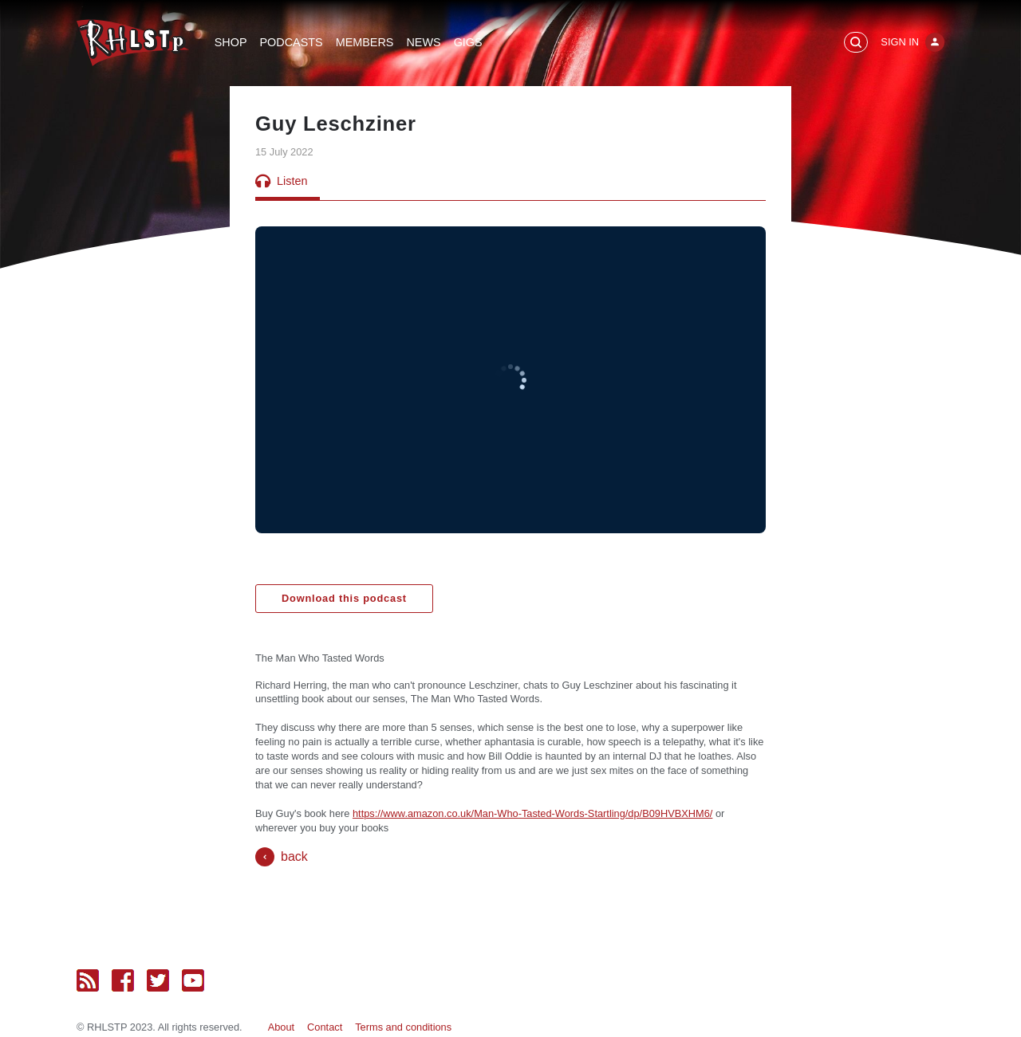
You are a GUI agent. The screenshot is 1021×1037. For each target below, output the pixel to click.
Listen (281, 181)
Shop (231, 42)
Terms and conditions (403, 1027)
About (281, 1027)
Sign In (900, 42)
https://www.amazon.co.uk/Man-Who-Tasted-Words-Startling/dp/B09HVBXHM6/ (532, 813)
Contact (324, 1027)
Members (365, 42)
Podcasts (291, 42)
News (423, 42)
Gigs (468, 42)
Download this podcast (344, 598)
